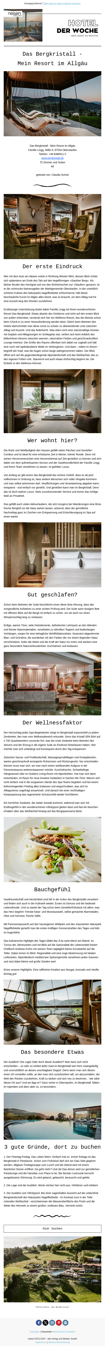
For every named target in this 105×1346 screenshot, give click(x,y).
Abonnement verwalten (64, 1331)
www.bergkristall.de (52, 158)
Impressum (40, 1342)
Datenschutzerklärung (59, 1342)
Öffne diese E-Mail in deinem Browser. (62, 3)
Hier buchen (52, 1228)
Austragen (35, 1331)
